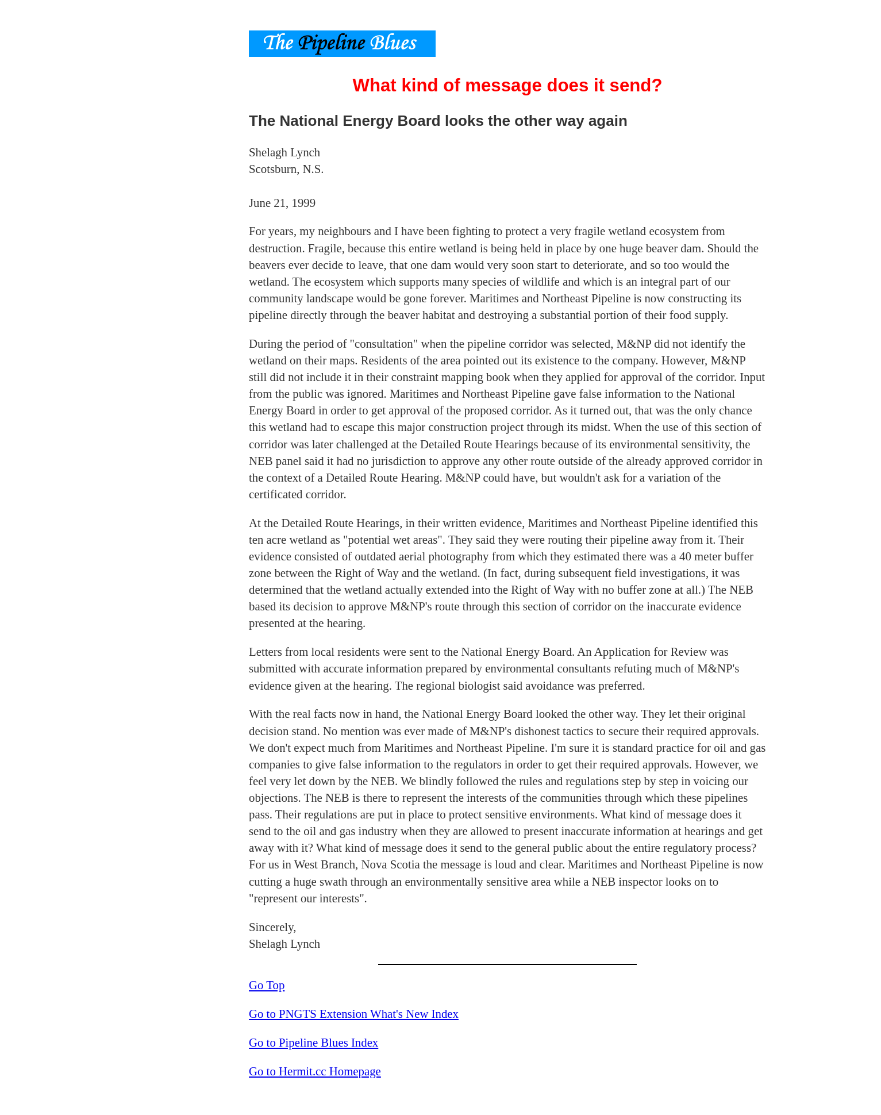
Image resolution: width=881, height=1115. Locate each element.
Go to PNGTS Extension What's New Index (354, 1013)
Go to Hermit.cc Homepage (315, 1071)
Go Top (266, 984)
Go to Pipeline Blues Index (313, 1042)
